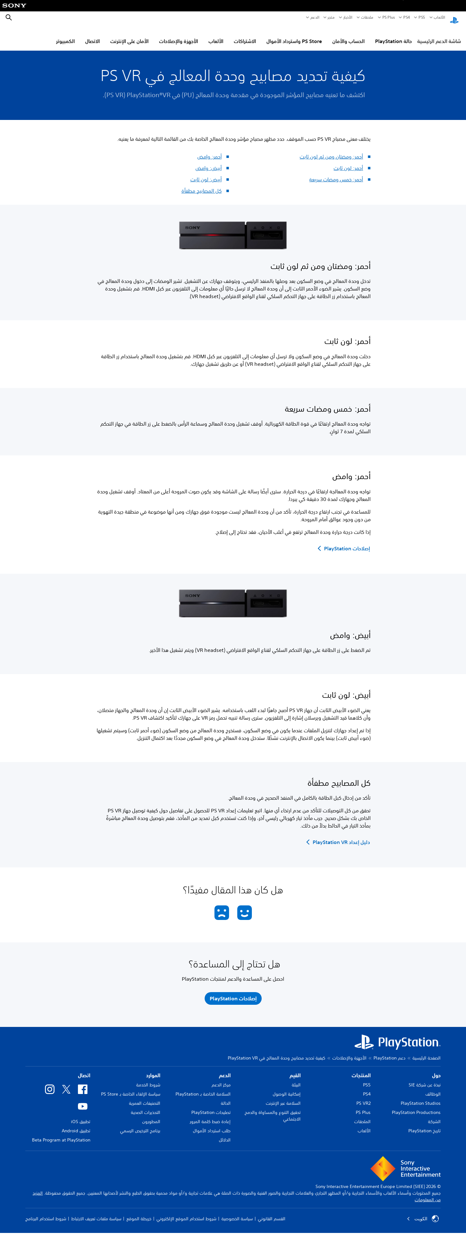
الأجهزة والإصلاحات (178, 35)
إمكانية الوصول (287, 1088)
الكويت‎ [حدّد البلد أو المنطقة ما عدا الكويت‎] (423, 1212)
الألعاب (439, 17)
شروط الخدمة (148, 1079)
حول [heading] (436, 1069)
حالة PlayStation (393, 35)
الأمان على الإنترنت (129, 35)
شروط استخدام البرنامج (45, 1213)
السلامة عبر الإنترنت (283, 1097)
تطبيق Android (76, 1125)
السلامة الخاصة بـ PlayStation (203, 1088)
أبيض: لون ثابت (206, 173)
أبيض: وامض (208, 162)
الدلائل (225, 1134)
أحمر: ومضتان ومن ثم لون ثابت (331, 150)
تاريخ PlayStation (424, 1125)
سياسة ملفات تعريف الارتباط (96, 1213)
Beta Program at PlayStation (61, 1134)
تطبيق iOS (80, 1115)
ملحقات (367, 17)
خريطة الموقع (138, 1213)
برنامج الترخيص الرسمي (140, 1125)
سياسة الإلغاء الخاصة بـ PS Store (130, 1088)
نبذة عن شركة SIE (425, 1079)
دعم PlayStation (389, 1052)
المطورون (151, 1115)
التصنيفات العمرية (144, 1097)
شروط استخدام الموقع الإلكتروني (186, 1213)
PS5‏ (421, 17)
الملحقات (362, 1115)
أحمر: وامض (209, 150)
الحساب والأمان (348, 35)
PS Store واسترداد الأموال (294, 35)
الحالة (226, 1097)
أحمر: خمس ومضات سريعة (336, 173)
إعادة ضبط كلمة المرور (210, 1115)
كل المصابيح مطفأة (202, 185)
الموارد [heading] (153, 1069)
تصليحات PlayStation (211, 1106)
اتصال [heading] (84, 1069)
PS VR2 (363, 1097)
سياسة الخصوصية (237, 1213)
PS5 (367, 1079)
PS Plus (388, 17)
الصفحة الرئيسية (426, 1052)
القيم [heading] (295, 1069)
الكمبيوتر (65, 35)
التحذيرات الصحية (145, 1106)
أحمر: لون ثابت (348, 162)
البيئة (296, 1079)
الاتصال (92, 35)
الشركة (434, 1115)
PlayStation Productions (416, 1106)
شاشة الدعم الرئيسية (439, 35)
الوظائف (433, 1088)
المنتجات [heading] (361, 1069)
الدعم (314, 17)
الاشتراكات (245, 35)
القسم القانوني (271, 1213)
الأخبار (347, 17)
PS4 (406, 17)
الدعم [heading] (225, 1069)
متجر (331, 17)
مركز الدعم (221, 1079)
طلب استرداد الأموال (212, 1125)
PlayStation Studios (421, 1097)
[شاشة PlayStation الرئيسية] (454, 18)
